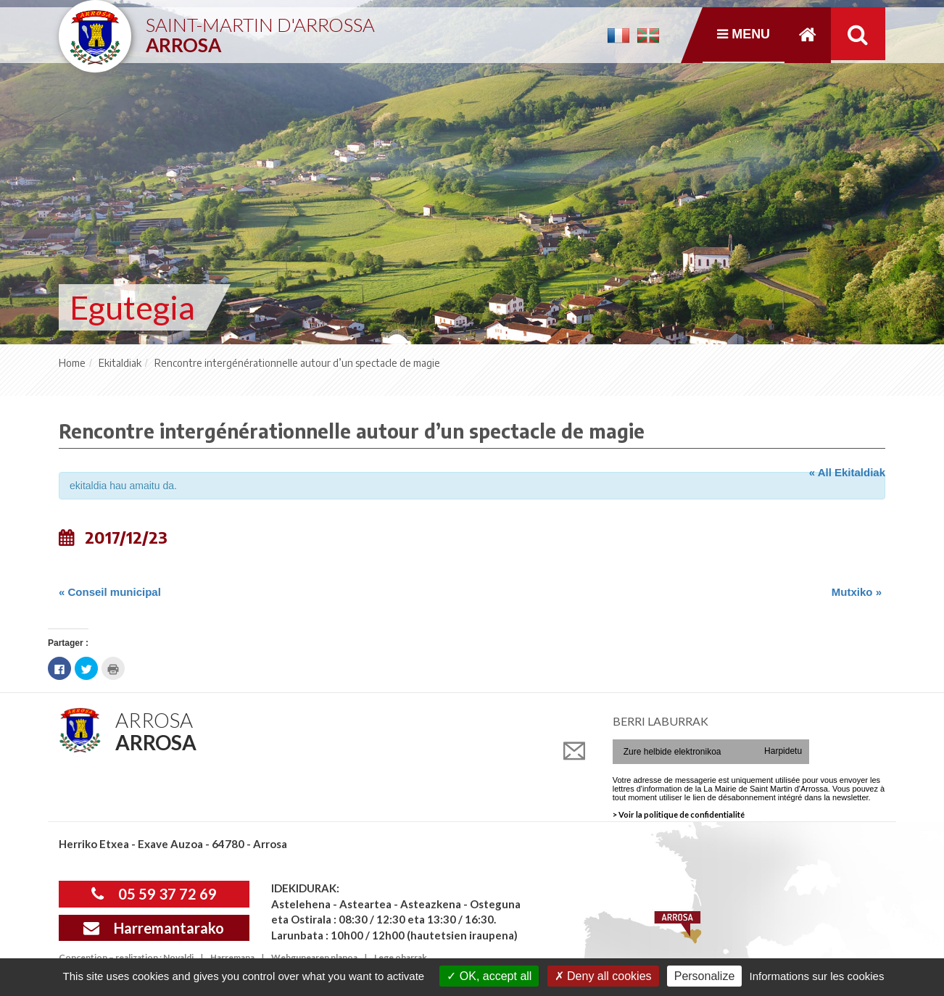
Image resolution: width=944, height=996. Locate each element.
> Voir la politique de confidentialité (679, 814)
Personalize (704, 976)
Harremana (232, 957)
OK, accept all (489, 976)
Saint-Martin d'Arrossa (260, 29)
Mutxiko (857, 592)
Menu (743, 35)
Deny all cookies (603, 976)
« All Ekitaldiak (847, 472)
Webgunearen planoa (314, 957)
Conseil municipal (110, 592)
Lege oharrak (400, 957)
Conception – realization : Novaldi (126, 957)
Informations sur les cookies (816, 976)
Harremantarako (153, 928)
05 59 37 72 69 (154, 893)
